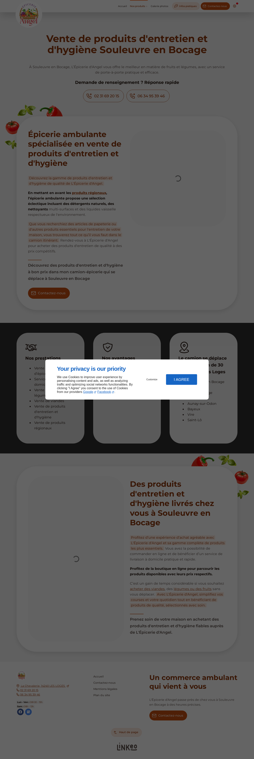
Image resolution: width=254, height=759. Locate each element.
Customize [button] (152, 379)
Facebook (104, 392)
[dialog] (127, 379)
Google (88, 392)
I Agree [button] (181, 379)
